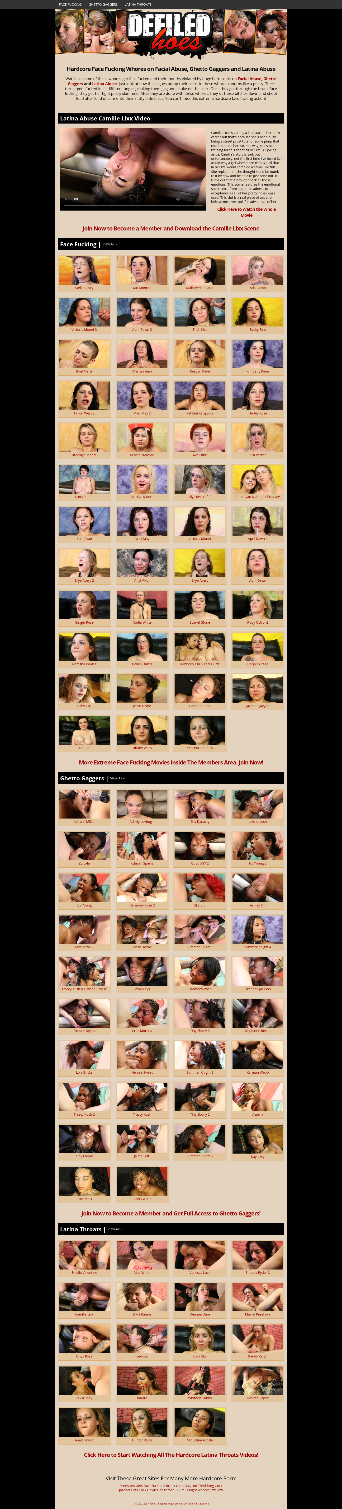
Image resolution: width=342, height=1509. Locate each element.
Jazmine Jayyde (257, 706)
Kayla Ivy (257, 1156)
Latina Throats (138, 4)
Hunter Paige (142, 1440)
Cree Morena (142, 1030)
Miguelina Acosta (200, 1440)
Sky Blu (199, 905)
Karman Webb (258, 1072)
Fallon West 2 (84, 413)
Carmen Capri (200, 706)
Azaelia (257, 1114)
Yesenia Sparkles (200, 747)
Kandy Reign (257, 1356)
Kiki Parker (258, 455)
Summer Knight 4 (257, 947)
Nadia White (142, 622)
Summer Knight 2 (199, 1156)
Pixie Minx (84, 1198)
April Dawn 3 (142, 329)
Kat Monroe (142, 287)
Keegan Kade (200, 371)
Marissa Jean (142, 371)
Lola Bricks (84, 1072)
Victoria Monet (200, 538)
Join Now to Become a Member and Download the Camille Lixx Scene (171, 228)
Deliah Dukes (142, 664)
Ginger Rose (84, 622)
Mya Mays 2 (84, 947)
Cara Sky (200, 1356)
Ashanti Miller (84, 821)
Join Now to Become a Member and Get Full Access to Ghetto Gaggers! (171, 1213)
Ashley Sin (258, 905)
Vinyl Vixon (142, 580)
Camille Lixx (84, 1314)
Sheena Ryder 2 (258, 1272)
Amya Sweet (84, 1440)
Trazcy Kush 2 (84, 1114)
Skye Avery (200, 580)
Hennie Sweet (142, 1072)
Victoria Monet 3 (84, 329)
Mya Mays (142, 989)
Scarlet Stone (200, 622)
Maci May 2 (142, 413)
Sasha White (142, 1198)
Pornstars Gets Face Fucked (141, 1485)
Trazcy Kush (142, 1114)
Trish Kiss (200, 329)
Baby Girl (84, 706)
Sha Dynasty (199, 821)
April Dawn (257, 580)
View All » (110, 244)
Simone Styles (84, 1030)
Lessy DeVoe (142, 947)
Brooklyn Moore (84, 455)
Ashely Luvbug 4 (142, 821)
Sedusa (142, 1356)
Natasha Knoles (84, 664)
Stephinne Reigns (257, 1030)
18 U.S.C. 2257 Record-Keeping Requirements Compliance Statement (171, 1503)
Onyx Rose (84, 1356)
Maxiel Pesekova (258, 1314)
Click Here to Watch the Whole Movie (246, 212)
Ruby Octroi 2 (257, 622)
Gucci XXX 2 (200, 863)
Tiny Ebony (84, 1156)
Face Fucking (70, 4)
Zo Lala (84, 863)
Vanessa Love (200, 1272)
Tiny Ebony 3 (200, 1030)
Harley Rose (258, 413)
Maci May (142, 538)
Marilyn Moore (142, 496)
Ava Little (200, 455)
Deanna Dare (200, 1314)
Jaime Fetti (142, 1156)
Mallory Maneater (200, 287)
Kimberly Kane (258, 371)
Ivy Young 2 (257, 863)
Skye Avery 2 (84, 580)
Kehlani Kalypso (142, 455)
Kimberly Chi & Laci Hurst (199, 664)
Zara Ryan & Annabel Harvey (258, 496)
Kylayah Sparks (142, 863)
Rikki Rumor (142, 1314)
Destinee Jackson (258, 989)
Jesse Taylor (142, 706)
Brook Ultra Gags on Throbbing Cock (194, 1485)
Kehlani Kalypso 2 (200, 413)
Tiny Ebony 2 (200, 1114)
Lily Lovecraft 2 (199, 496)
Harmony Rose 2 (142, 905)
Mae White (142, 1272)
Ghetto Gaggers (103, 4)
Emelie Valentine (84, 1272)
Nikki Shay (84, 1398)
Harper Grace (257, 664)
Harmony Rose (200, 989)
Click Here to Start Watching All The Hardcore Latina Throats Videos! (171, 1454)
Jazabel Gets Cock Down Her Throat (146, 1490)
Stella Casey (84, 287)
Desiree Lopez (258, 1398)
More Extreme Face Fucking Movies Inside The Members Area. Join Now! (171, 762)
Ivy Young (84, 905)
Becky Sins (258, 329)
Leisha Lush (258, 821)
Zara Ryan (84, 538)
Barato (142, 1398)
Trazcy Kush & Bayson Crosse (84, 989)
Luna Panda (84, 496)
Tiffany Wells (142, 747)
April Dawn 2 (258, 538)
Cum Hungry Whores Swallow (200, 1490)
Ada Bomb (258, 287)
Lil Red (84, 747)
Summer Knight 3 (199, 1072)
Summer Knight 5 (199, 947)
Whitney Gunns (200, 1398)
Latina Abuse (104, 83)
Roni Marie (84, 371)
